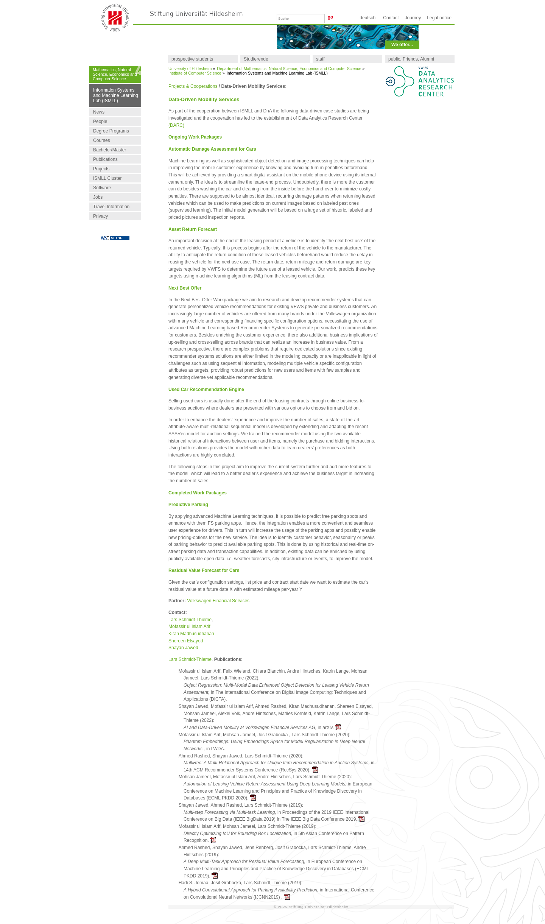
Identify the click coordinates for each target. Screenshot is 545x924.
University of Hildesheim (190, 68)
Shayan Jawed (183, 647)
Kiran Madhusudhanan (191, 633)
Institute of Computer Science (194, 73)
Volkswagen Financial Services (218, 600)
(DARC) (176, 125)
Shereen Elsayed (185, 641)
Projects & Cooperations (192, 86)
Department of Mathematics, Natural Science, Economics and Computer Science (289, 68)
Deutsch (367, 17)
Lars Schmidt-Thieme (190, 619)
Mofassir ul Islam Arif (189, 626)
